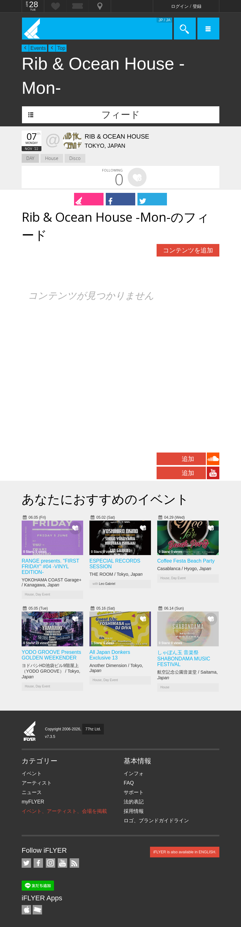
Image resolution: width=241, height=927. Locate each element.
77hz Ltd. (93, 729)
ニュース (32, 792)
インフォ (134, 773)
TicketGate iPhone (37, 909)
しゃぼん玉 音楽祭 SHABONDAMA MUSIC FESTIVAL (183, 658)
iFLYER (30, 731)
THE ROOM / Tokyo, (115, 574)
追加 (188, 458)
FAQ (129, 783)
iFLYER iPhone (26, 909)
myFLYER (33, 801)
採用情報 (134, 811)
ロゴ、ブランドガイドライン (156, 820)
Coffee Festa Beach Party (186, 561)
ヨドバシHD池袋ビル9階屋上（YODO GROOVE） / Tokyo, (51, 671)
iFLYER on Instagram (50, 863)
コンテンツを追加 (188, 250)
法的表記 (134, 801)
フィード (120, 114)
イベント (32, 773)
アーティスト (37, 783)
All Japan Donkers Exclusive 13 (109, 654)
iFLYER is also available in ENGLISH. (184, 852)
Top (61, 48)
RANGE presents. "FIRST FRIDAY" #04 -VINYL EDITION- (50, 566)
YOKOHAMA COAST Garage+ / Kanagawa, (52, 582)
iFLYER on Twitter (26, 863)
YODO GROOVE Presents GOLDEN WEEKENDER (51, 654)
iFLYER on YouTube (62, 863)
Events (38, 48)
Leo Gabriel (107, 583)
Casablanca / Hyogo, (184, 568)
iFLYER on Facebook (38, 863)
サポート (134, 792)
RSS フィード (74, 863)
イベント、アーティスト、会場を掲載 (64, 811)
